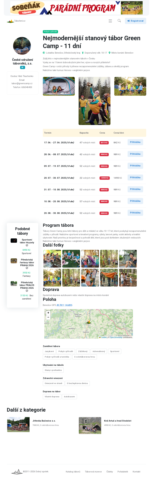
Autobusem (69, 395)
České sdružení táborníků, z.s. (23, 62)
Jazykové (49, 351)
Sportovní (114, 351)
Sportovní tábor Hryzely (27, 241)
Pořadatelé (123, 469)
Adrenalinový (99, 351)
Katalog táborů (73, 469)
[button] (119, 21)
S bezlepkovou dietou (77, 382)
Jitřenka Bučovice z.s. (44, 418)
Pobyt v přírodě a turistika (57, 356)
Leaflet (102, 337)
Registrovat (135, 21)
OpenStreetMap (116, 337)
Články (109, 469)
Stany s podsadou (53, 369)
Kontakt (136, 469)
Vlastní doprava (52, 395)
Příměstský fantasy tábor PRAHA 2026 (27, 262)
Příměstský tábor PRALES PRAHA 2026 (27, 285)
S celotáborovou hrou (84, 356)
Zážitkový (82, 351)
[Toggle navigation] (110, 21)
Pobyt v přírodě (65, 351)
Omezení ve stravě (53, 382)
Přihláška (135, 142)
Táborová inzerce (93, 469)
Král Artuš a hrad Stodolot (117, 418)
